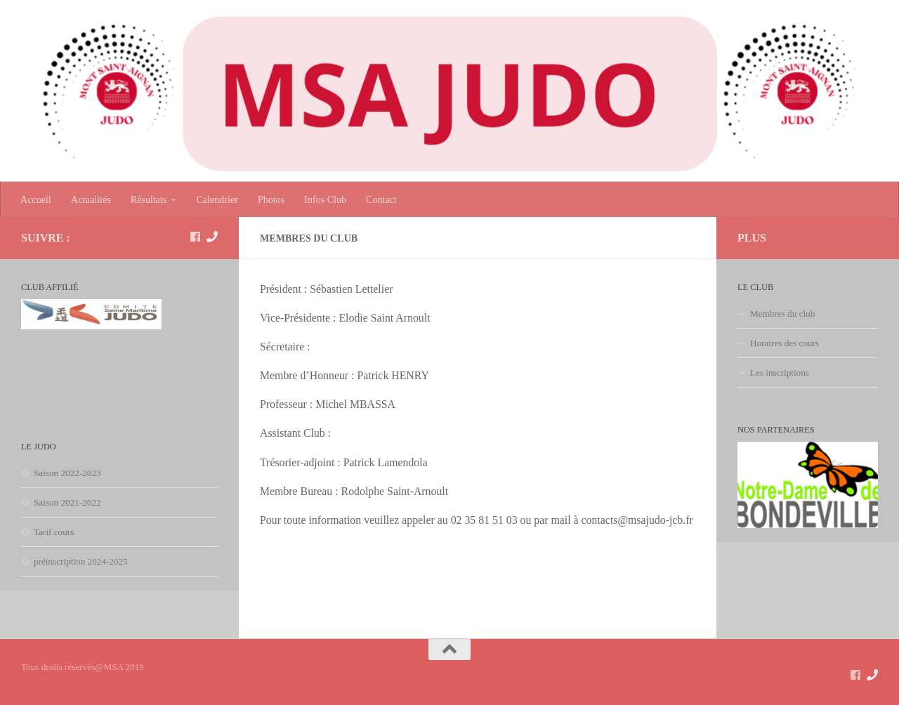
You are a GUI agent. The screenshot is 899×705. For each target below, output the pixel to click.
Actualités (91, 199)
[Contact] (212, 237)
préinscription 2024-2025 (81, 561)
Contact (381, 199)
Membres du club (782, 313)
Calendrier (216, 199)
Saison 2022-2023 (67, 473)
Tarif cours (54, 532)
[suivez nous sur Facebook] (195, 237)
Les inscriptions (779, 372)
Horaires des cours (784, 343)
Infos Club (325, 199)
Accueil (35, 199)
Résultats (149, 199)
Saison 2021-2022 (67, 502)
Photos (271, 199)
